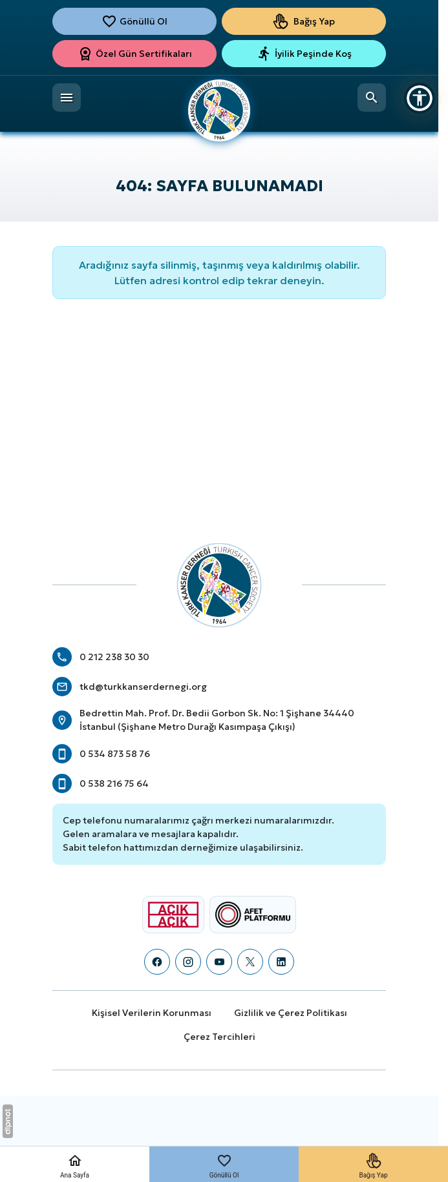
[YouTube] (219, 962)
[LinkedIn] (281, 962)
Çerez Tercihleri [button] (219, 1036)
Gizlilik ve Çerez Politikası (290, 1013)
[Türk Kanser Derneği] (219, 101)
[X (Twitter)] (250, 962)
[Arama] (371, 97)
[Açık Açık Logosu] (173, 914)
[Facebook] (157, 962)
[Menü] (66, 97)
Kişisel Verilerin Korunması (151, 1013)
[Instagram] (188, 962)
